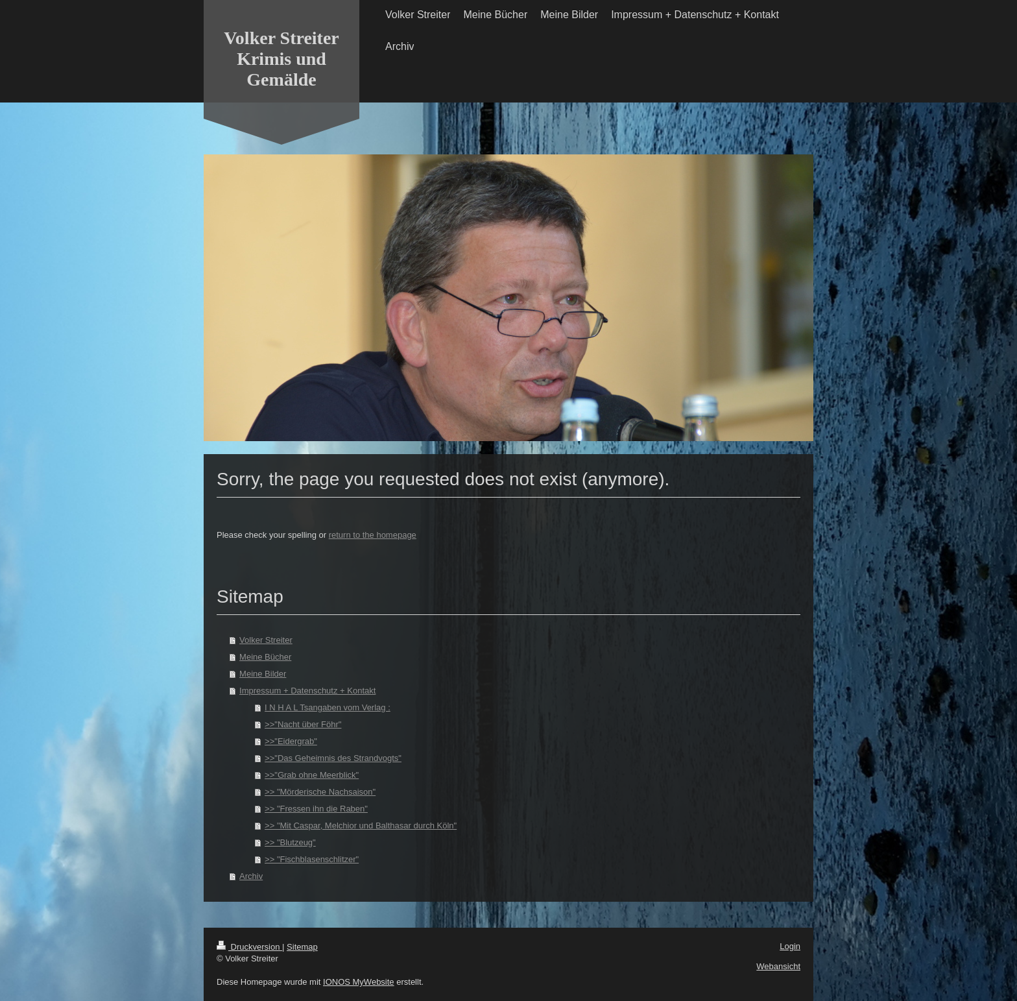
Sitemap (302, 947)
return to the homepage (372, 535)
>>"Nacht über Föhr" (303, 724)
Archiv (251, 876)
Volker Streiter (266, 640)
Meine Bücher (265, 657)
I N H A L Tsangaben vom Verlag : (327, 707)
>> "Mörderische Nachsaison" (320, 792)
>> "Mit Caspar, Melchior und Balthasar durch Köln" (361, 825)
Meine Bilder (262, 674)
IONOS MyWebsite (358, 982)
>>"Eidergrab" (291, 741)
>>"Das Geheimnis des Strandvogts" (333, 758)
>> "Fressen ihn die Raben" (316, 809)
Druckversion (249, 947)
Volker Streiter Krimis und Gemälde (281, 59)
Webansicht (778, 966)
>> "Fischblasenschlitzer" (312, 859)
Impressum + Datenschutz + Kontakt (307, 690)
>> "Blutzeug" (290, 842)
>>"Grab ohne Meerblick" (312, 775)
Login (790, 946)
